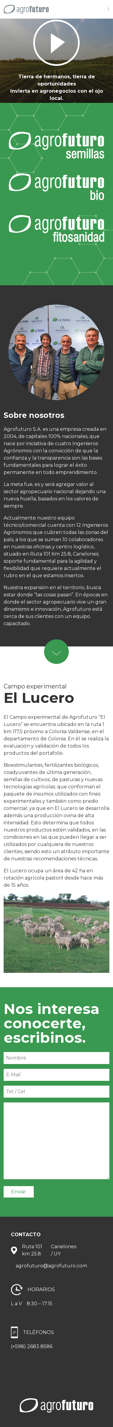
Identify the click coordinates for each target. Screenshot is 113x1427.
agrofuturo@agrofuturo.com (51, 1266)
